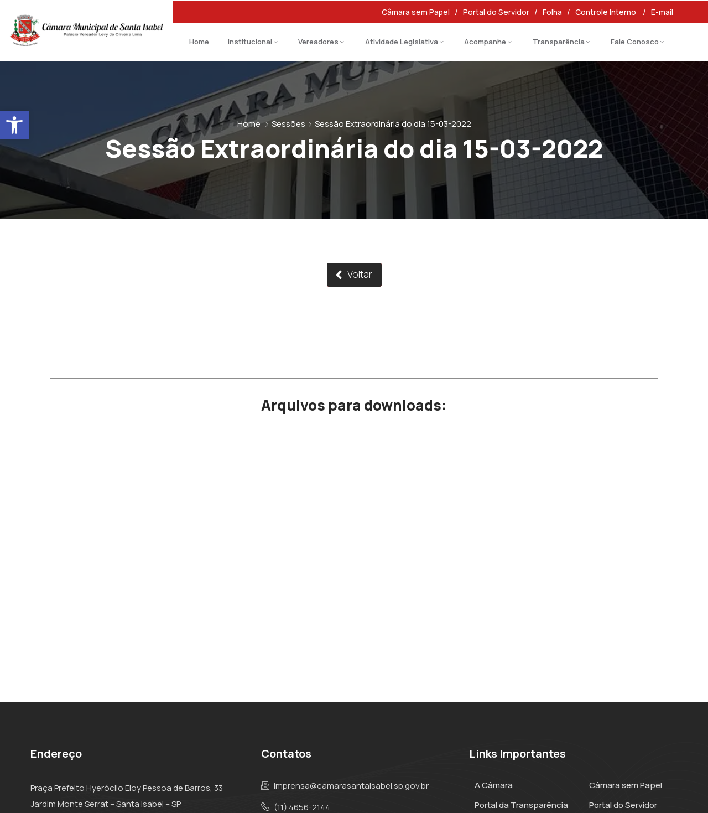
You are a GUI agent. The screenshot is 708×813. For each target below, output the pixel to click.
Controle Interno (606, 12)
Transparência (559, 41)
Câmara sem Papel (416, 12)
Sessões (288, 124)
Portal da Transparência (521, 805)
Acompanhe (485, 41)
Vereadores (318, 41)
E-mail (663, 12)
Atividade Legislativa (401, 41)
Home (199, 41)
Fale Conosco (635, 41)
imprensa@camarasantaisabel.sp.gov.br (351, 785)
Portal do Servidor (496, 12)
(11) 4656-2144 (302, 807)
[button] (14, 125)
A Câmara (494, 785)
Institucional (250, 41)
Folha (552, 12)
